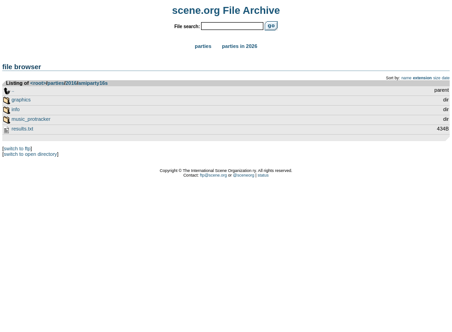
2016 (71, 83)
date (446, 78)
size (436, 78)
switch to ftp (17, 148)
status (263, 175)
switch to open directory (30, 154)
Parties (203, 46)
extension (422, 78)
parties (56, 83)
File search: (187, 26)
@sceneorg (243, 175)
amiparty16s (93, 83)
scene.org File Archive (226, 10)
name (406, 78)
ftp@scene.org (213, 175)
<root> (38, 83)
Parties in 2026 (239, 46)
